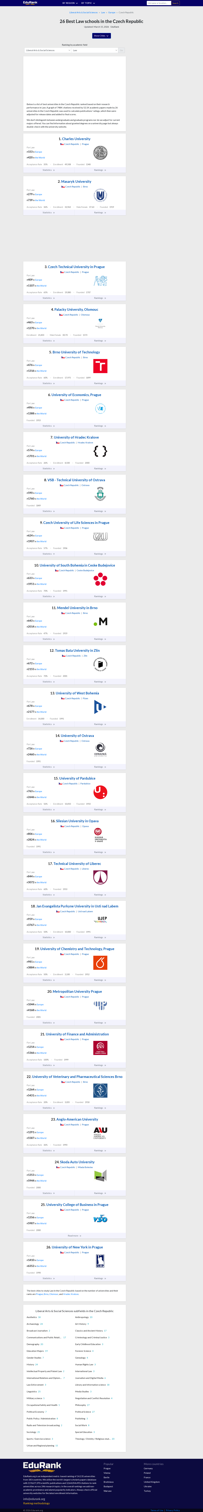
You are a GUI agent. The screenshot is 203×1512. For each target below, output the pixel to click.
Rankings (100, 170)
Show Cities (101, 36)
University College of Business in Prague (74, 1205)
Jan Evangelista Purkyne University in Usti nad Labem (74, 906)
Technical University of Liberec (74, 864)
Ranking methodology (36, 1503)
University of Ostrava (74, 736)
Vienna (107, 1472)
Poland (147, 1472)
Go (121, 50)
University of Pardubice (74, 778)
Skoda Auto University (75, 1162)
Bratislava (108, 1481)
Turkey (147, 1490)
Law (103, 12)
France (147, 1477)
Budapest (108, 1486)
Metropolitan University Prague (74, 991)
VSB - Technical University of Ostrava (74, 480)
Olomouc (53, 1294)
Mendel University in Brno (75, 608)
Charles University (75, 139)
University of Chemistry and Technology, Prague (74, 949)
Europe (111, 12)
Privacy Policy (173, 1510)
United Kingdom (152, 1481)
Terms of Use (156, 1510)
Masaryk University (74, 181)
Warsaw (108, 1490)
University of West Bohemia (74, 693)
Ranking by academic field (74, 44)
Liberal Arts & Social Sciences (83, 12)
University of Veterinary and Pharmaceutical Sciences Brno (75, 1077)
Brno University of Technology (74, 352)
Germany (148, 1468)
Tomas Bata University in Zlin (75, 650)
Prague (39, 1294)
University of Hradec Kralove (74, 437)
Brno (46, 1294)
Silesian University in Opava (75, 821)
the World (40, 157)
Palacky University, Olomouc (74, 309)
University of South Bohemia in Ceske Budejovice (74, 565)
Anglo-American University (74, 1119)
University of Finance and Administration (74, 1034)
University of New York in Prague (74, 1247)
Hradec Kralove (71, 1294)
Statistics (49, 170)
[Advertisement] (47, 80)
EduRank (115, 26)
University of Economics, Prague (74, 395)
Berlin (106, 1477)
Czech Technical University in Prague (75, 267)
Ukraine (148, 1486)
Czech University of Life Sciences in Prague (74, 523)
